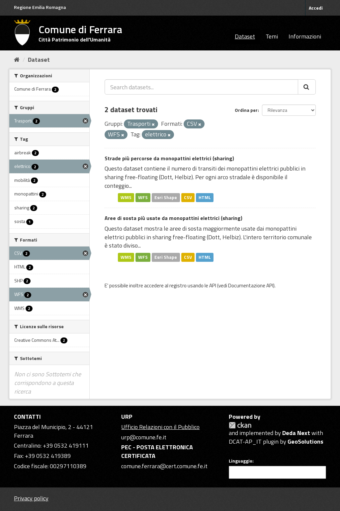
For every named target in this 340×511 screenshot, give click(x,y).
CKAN (240, 425)
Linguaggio (240, 461)
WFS (143, 197)
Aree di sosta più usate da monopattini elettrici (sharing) (173, 218)
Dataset (245, 36)
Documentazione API (250, 285)
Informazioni (305, 36)
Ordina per (246, 110)
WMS (126, 197)
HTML (205, 197)
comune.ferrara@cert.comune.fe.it (164, 466)
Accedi (316, 7)
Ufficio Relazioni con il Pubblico (160, 426)
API (212, 285)
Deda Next (296, 432)
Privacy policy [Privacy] (31, 498)
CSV (188, 197)
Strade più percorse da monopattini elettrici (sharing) (169, 158)
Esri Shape (165, 197)
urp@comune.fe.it (143, 437)
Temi (272, 36)
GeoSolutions (305, 441)
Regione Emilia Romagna (40, 7)
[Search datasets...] (201, 87)
